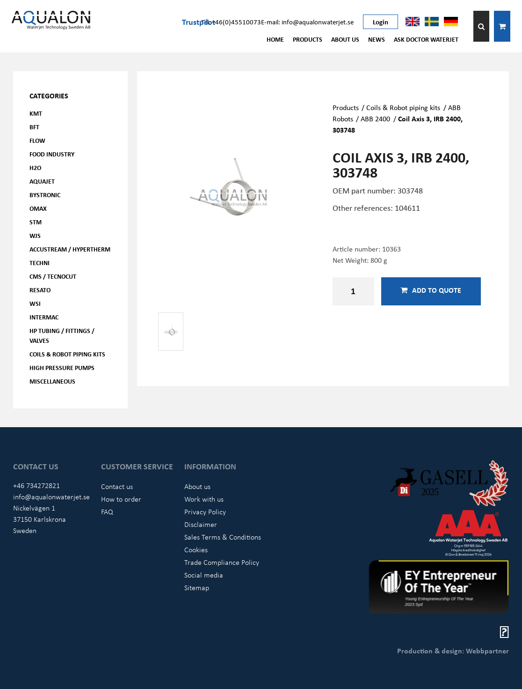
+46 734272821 (36, 485)
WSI (35, 303)
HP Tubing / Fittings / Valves (61, 335)
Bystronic (44, 194)
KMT (35, 113)
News (376, 39)
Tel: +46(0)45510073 (231, 21)
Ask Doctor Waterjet (426, 39)
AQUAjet (42, 181)
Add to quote (430, 290)
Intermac (43, 316)
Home (275, 39)
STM (35, 221)
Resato (40, 289)
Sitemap (196, 587)
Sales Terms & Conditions (222, 537)
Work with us (204, 499)
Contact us (117, 486)
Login (380, 21)
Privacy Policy (205, 511)
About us (345, 39)
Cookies (196, 549)
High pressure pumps (61, 367)
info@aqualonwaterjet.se (51, 496)
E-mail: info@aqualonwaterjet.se (307, 21)
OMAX (38, 208)
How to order (121, 499)
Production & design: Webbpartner (453, 650)
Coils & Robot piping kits (67, 353)
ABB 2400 (375, 118)
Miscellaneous (52, 381)
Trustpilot (198, 21)
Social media (203, 575)
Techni (39, 262)
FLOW (37, 140)
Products (307, 39)
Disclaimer (200, 524)
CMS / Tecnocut (52, 276)
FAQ (107, 511)
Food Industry (51, 153)
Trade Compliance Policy (221, 562)
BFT (34, 126)
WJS (35, 235)
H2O (35, 167)
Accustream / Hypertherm (69, 248)
